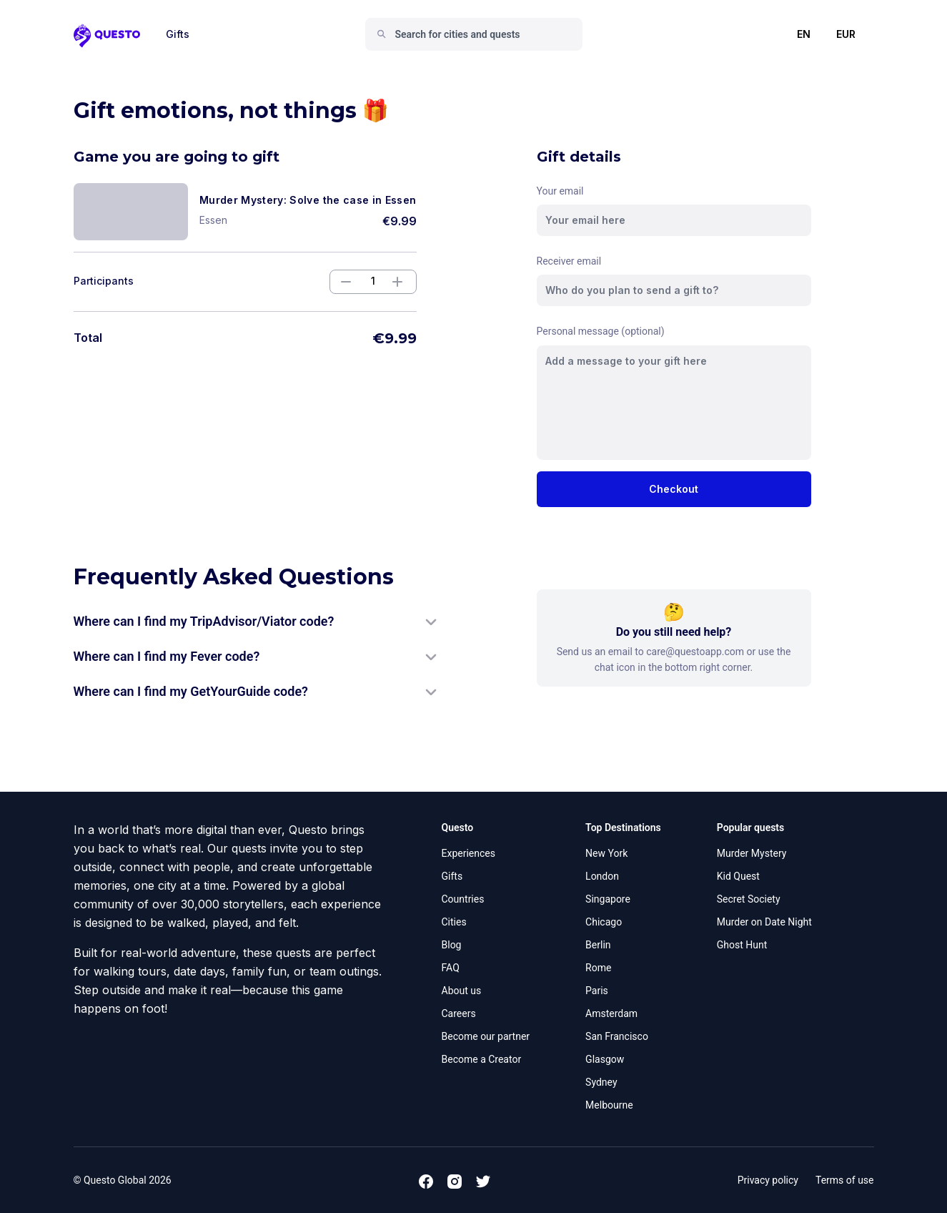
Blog (452, 945)
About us (462, 990)
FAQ (451, 967)
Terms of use (844, 1180)
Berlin (597, 945)
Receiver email (569, 261)
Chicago (603, 922)
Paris (596, 990)
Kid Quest (738, 876)
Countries (463, 899)
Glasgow (604, 1059)
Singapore (607, 899)
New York (606, 853)
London (602, 876)
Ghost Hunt (742, 945)
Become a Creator (482, 1059)
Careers (459, 1013)
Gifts (177, 34)
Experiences (468, 853)
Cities (454, 922)
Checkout (673, 489)
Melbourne (609, 1105)
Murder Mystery (752, 853)
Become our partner (486, 1036)
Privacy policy (768, 1180)
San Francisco (616, 1036)
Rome (598, 967)
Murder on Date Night (764, 922)
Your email (560, 191)
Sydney (601, 1082)
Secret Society (748, 899)
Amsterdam (611, 1013)
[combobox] (479, 34)
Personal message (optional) (601, 331)
